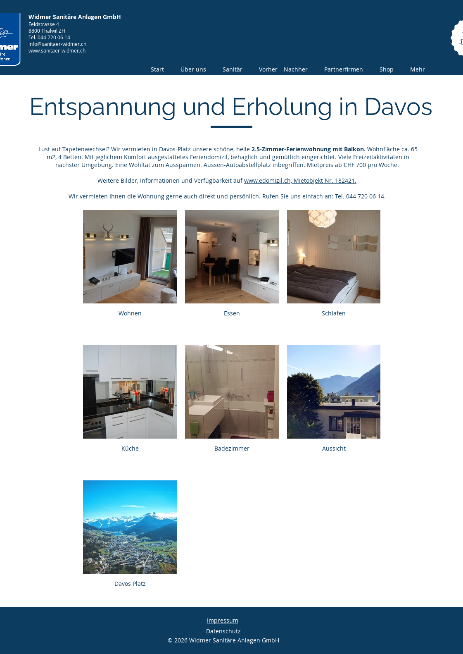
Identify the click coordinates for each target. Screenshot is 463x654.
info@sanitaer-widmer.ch (57, 44)
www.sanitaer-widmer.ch (56, 50)
